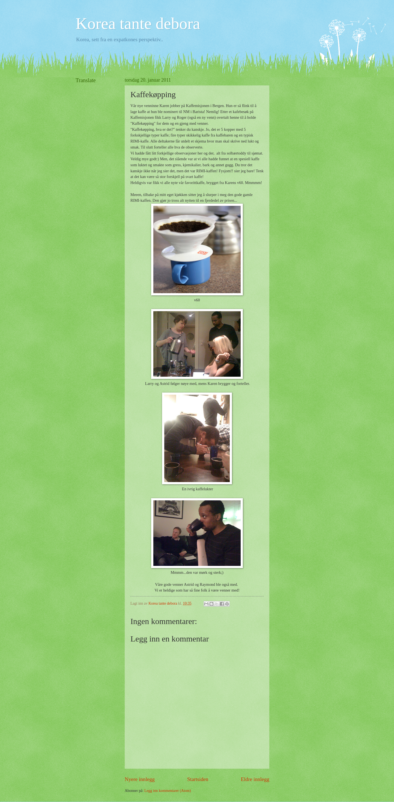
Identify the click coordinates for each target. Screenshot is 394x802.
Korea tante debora (138, 23)
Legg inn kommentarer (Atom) (167, 791)
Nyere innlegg (140, 779)
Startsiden (197, 779)
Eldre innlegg (255, 779)
